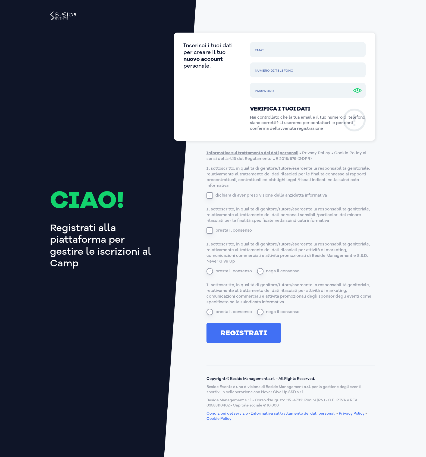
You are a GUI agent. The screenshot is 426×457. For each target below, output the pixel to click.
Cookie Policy (348, 153)
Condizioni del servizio (227, 413)
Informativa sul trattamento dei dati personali (252, 153)
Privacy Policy (316, 153)
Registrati (244, 333)
